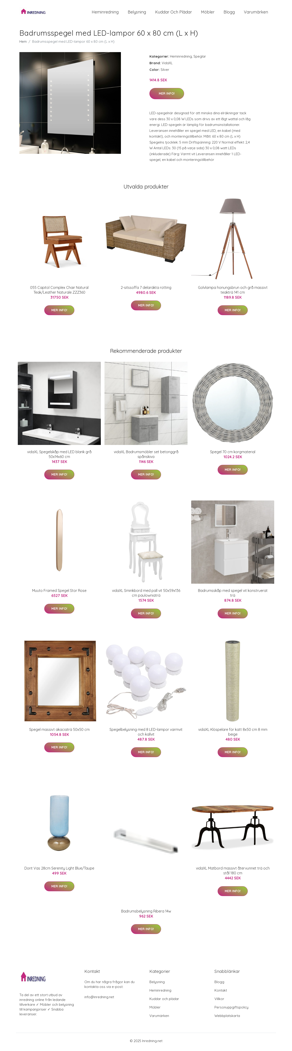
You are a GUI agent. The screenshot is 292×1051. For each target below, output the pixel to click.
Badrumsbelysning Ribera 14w (146, 913)
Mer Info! (167, 96)
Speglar (199, 58)
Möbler (207, 13)
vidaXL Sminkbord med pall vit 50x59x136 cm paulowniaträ (146, 595)
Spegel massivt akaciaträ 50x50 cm (59, 731)
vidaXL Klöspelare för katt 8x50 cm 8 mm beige (232, 734)
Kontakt (220, 992)
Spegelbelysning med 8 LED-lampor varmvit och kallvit (146, 734)
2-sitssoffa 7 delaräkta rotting (146, 289)
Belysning (137, 13)
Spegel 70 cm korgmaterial (232, 454)
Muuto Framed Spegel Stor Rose (59, 593)
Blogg (229, 13)
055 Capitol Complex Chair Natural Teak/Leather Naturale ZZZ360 (59, 292)
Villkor (219, 1001)
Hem (23, 44)
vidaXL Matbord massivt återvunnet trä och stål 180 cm (233, 873)
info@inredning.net (99, 999)
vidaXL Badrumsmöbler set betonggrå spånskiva (146, 456)
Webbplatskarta (227, 1018)
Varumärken (256, 13)
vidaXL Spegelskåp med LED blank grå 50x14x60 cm (59, 456)
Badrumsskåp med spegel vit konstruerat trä (233, 595)
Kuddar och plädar (173, 13)
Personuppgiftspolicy (231, 1009)
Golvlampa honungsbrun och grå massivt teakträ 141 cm (233, 292)
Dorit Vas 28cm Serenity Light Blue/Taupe (59, 870)
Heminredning (105, 13)
